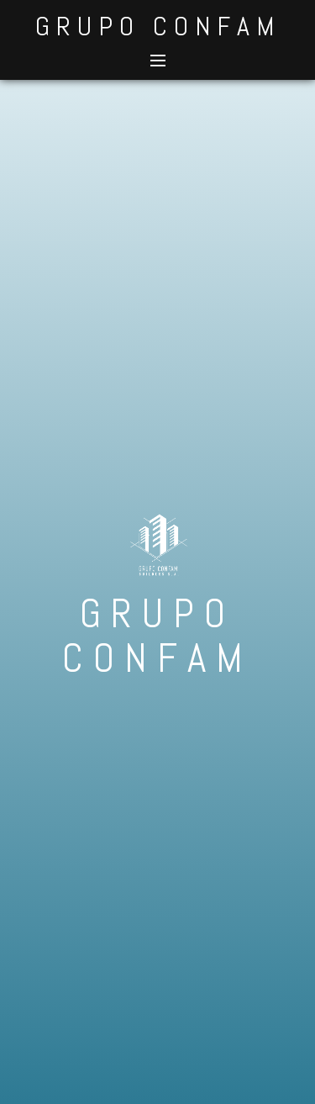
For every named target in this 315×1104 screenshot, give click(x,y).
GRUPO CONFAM (158, 26)
